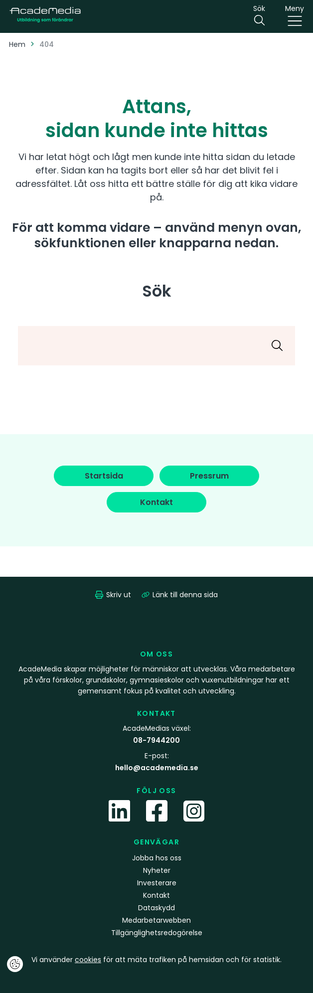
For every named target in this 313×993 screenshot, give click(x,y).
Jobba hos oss (156, 858)
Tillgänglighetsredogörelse (156, 933)
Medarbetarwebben (156, 920)
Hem (17, 44)
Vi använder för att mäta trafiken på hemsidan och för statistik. (156, 960)
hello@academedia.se (156, 768)
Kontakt (156, 895)
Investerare (156, 883)
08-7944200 (156, 740)
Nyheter (156, 870)
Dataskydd (156, 908)
